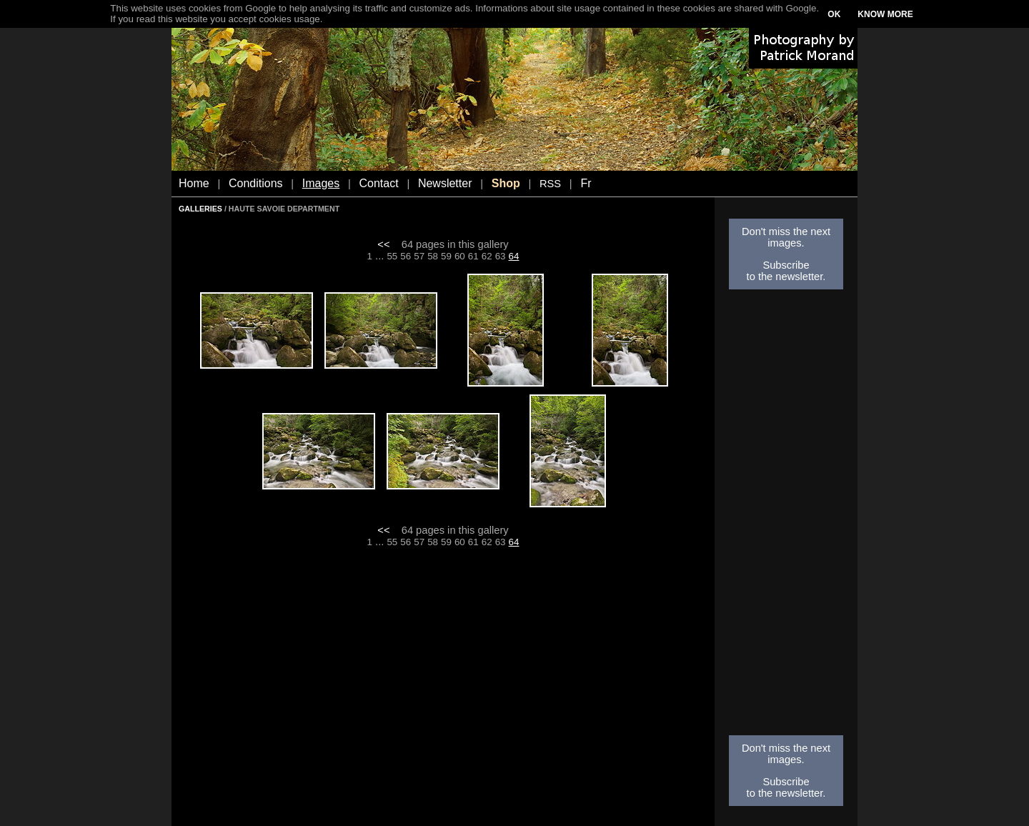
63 (500, 256)
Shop (506, 183)
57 (419, 256)
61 (473, 256)
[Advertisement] (786, 516)
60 (459, 256)
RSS (550, 183)
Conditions (256, 183)
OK (833, 14)
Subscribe (785, 265)
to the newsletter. (786, 276)
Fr (585, 183)
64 (514, 256)
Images (320, 183)
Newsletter (445, 183)
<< (383, 244)
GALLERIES (200, 208)
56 (405, 256)
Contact (379, 183)
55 (392, 256)
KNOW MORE (885, 14)
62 (487, 256)
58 (432, 256)
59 (446, 256)
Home (194, 183)
